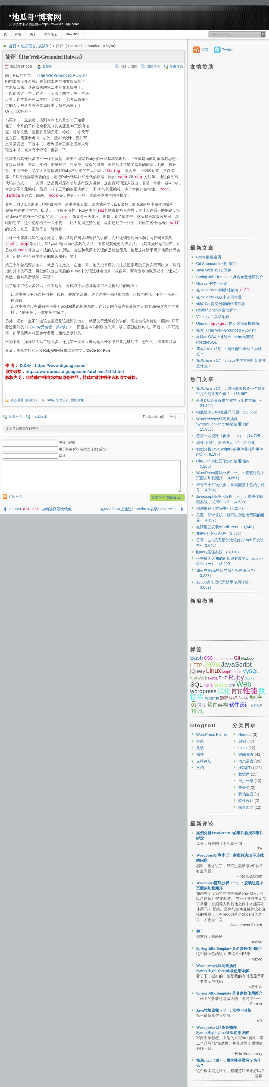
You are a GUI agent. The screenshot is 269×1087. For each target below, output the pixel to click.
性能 (250, 690)
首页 (6, 34)
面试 (196, 710)
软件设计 (62, 400)
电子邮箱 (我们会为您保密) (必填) (83, 449)
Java (211, 663)
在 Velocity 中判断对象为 (223, 290)
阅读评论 (153, 67)
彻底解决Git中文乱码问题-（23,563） (227, 412)
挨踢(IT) (45, 46)
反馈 (200, 748)
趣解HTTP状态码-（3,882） (219, 533)
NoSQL (213, 678)
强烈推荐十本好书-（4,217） (220, 508)
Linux (213, 670)
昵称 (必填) (67, 442)
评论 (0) (176, 417)
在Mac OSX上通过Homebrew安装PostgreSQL (139, 509)
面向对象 (77, 400)
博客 (237, 691)
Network (198, 678)
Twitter (228, 50)
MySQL (250, 671)
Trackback (39, 416)
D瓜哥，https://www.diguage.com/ (52, 365)
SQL (196, 684)
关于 (33, 34)
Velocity (220, 685)
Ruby (50, 400)
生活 (243, 698)
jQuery (197, 671)
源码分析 (228, 698)
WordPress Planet (211, 734)
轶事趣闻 (246, 807)
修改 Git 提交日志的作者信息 (220, 303)
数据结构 (212, 698)
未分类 (244, 787)
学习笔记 (50, 34)
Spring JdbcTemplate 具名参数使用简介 (229, 277)
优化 (223, 690)
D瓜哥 (47, 67)
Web (243, 684)
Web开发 (246, 754)
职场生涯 (246, 794)
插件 (200, 754)
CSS (208, 658)
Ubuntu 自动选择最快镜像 (40, 509)
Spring (250, 678)
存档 (18, 34)
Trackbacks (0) (153, 417)
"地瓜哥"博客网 (34, 17)
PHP (222, 678)
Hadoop (247, 658)
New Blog (72, 34)
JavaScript (236, 664)
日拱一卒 (246, 781)
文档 (200, 767)
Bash (196, 657)
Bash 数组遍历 (208, 257)
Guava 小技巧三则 (211, 283)
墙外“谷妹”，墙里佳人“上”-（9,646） (227, 442)
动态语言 (28, 46)
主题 (200, 741)
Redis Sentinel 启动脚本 (216, 310)
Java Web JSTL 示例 (214, 270)
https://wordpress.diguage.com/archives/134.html (75, 371)
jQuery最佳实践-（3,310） (218, 552)
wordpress (203, 691)
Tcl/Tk (208, 685)
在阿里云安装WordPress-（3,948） (226, 527)
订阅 (204, 50)
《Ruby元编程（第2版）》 (50, 327)
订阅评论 (15, 496)
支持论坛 (203, 761)
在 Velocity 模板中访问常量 (219, 297)
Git (237, 658)
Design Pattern (223, 658)
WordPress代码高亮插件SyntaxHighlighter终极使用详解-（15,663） (223, 424)
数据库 (244, 774)
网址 (62, 456)
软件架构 (217, 705)
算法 (202, 705)
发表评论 (176, 67)
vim (232, 685)
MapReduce (231, 672)
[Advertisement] (136, 110)
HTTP (196, 665)
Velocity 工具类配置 (212, 316)
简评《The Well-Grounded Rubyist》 (227, 330)
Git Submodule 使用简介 (217, 263)
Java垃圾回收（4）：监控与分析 (223, 1010)
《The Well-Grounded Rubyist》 (62, 75)
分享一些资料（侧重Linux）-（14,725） (230, 436)
